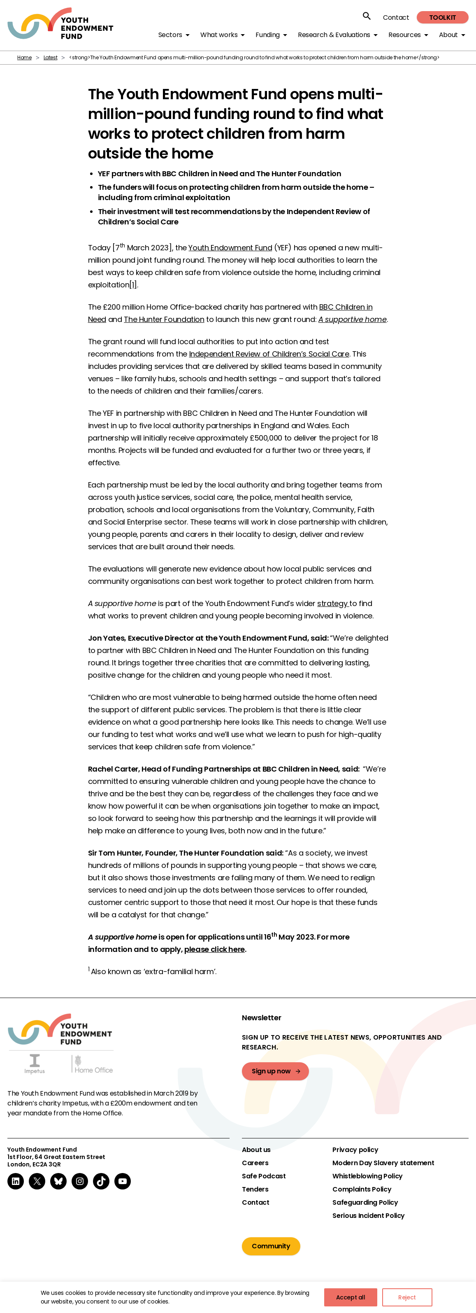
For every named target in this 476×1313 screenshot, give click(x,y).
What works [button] (218, 35)
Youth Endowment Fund (230, 248)
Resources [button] (404, 35)
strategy (333, 603)
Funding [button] (267, 35)
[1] (133, 285)
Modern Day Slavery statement (383, 1163)
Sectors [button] (170, 35)
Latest (51, 57)
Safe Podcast (264, 1176)
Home (24, 57)
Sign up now (271, 1071)
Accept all (350, 1297)
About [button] (448, 35)
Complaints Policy (361, 1189)
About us (256, 1150)
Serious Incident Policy (368, 1216)
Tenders (255, 1189)
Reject (407, 1297)
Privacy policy (355, 1150)
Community (271, 1246)
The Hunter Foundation (164, 319)
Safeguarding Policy (365, 1203)
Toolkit (442, 17)
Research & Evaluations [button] (334, 35)
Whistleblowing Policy (367, 1176)
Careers (255, 1163)
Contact (396, 17)
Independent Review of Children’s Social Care (269, 354)
